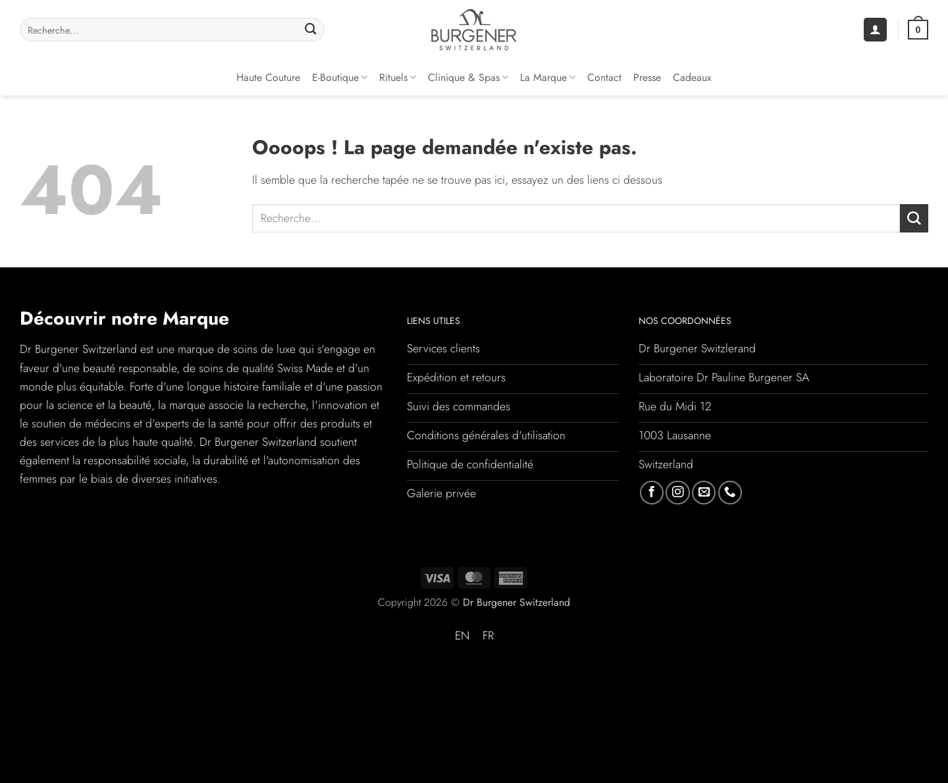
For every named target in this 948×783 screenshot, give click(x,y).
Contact (604, 77)
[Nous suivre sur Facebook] (652, 492)
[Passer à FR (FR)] (488, 636)
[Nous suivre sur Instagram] (677, 492)
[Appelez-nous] (730, 492)
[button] (875, 29)
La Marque (547, 77)
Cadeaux (692, 77)
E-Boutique (339, 77)
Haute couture (268, 77)
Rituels (397, 77)
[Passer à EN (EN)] (462, 636)
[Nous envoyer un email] (704, 492)
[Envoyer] (310, 30)
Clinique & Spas (468, 77)
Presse (647, 77)
